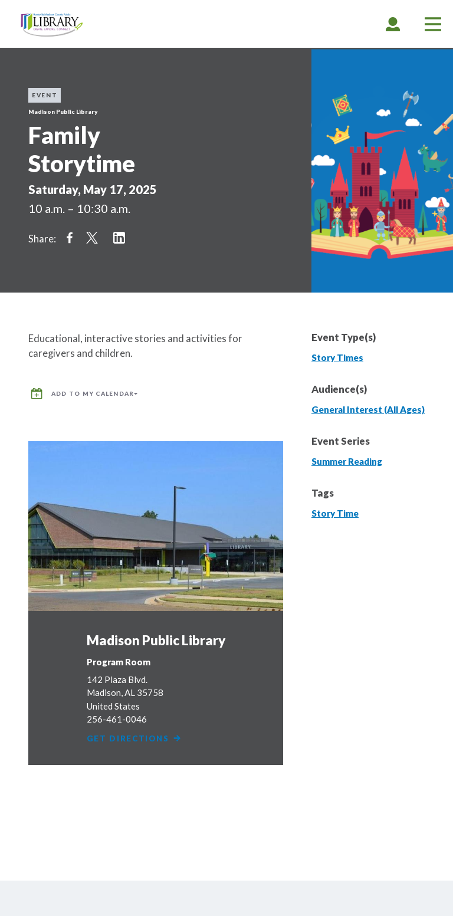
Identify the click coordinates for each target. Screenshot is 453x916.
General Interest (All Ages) (368, 409)
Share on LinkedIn (119, 238)
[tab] (393, 24)
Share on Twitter (92, 238)
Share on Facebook (69, 238)
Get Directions (134, 738)
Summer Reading (346, 461)
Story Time (335, 513)
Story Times (337, 357)
